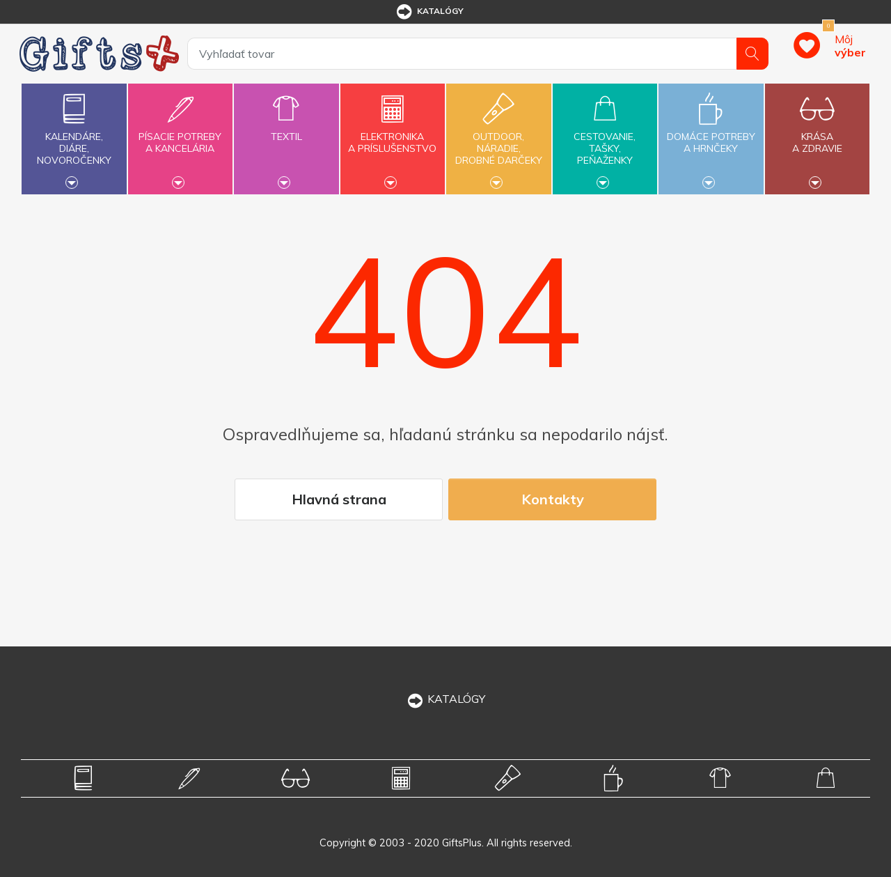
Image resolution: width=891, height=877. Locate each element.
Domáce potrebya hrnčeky (710, 134)
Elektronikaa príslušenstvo (392, 134)
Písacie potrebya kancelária (180, 134)
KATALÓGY (445, 699)
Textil (286, 128)
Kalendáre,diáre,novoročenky (74, 137)
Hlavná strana (339, 499)
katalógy (429, 12)
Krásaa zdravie (817, 134)
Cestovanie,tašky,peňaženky (605, 137)
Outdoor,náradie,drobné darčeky (498, 137)
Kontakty (552, 499)
